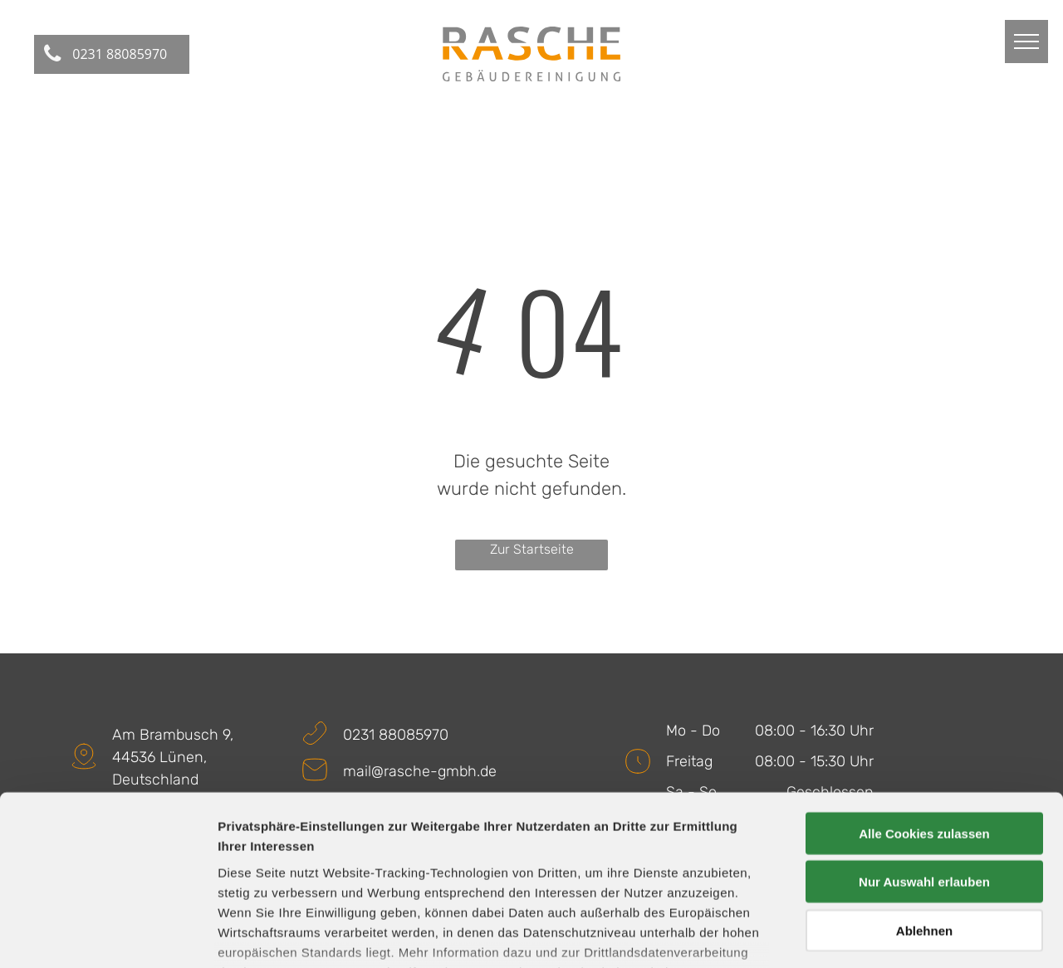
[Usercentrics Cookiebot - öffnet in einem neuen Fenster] (107, 935)
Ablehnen (924, 809)
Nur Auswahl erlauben (924, 760)
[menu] (1026, 41)
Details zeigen (883, 935)
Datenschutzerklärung (287, 870)
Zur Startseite (532, 549)
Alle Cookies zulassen (924, 712)
